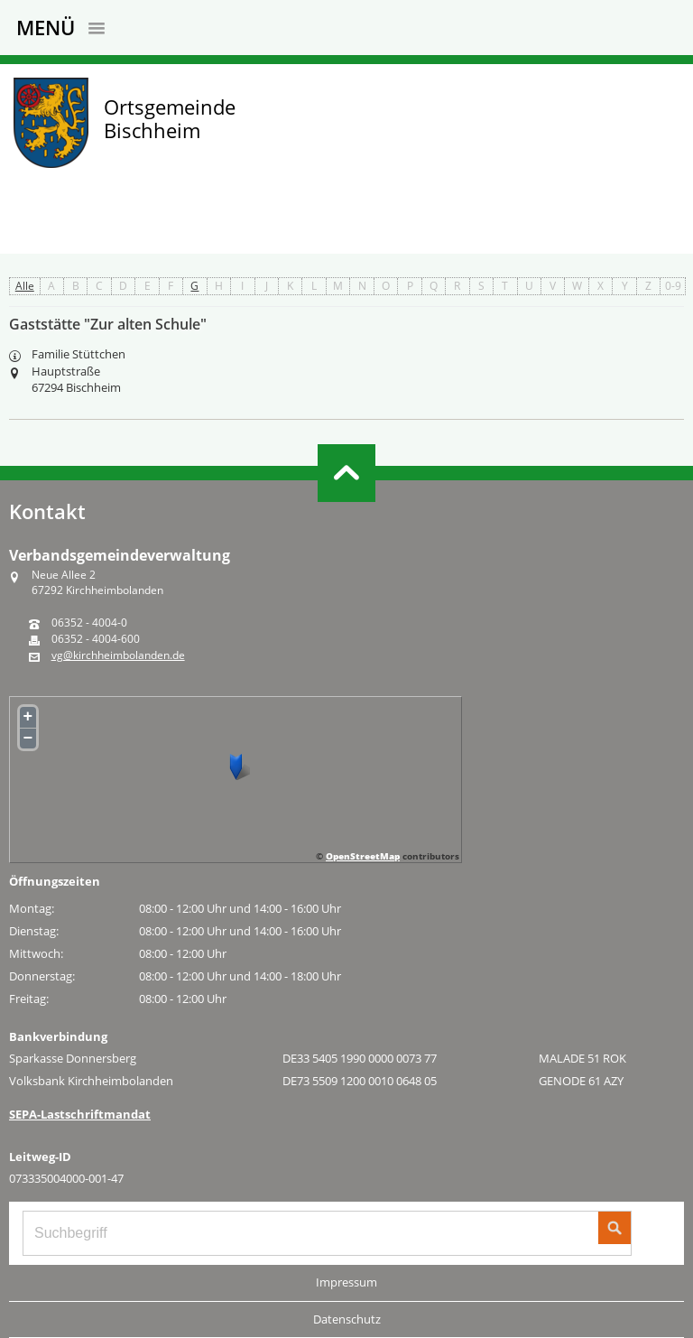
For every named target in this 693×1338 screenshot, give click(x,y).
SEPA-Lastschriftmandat (80, 1114)
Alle (24, 285)
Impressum (346, 1282)
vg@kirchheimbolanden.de (118, 655)
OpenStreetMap (363, 856)
